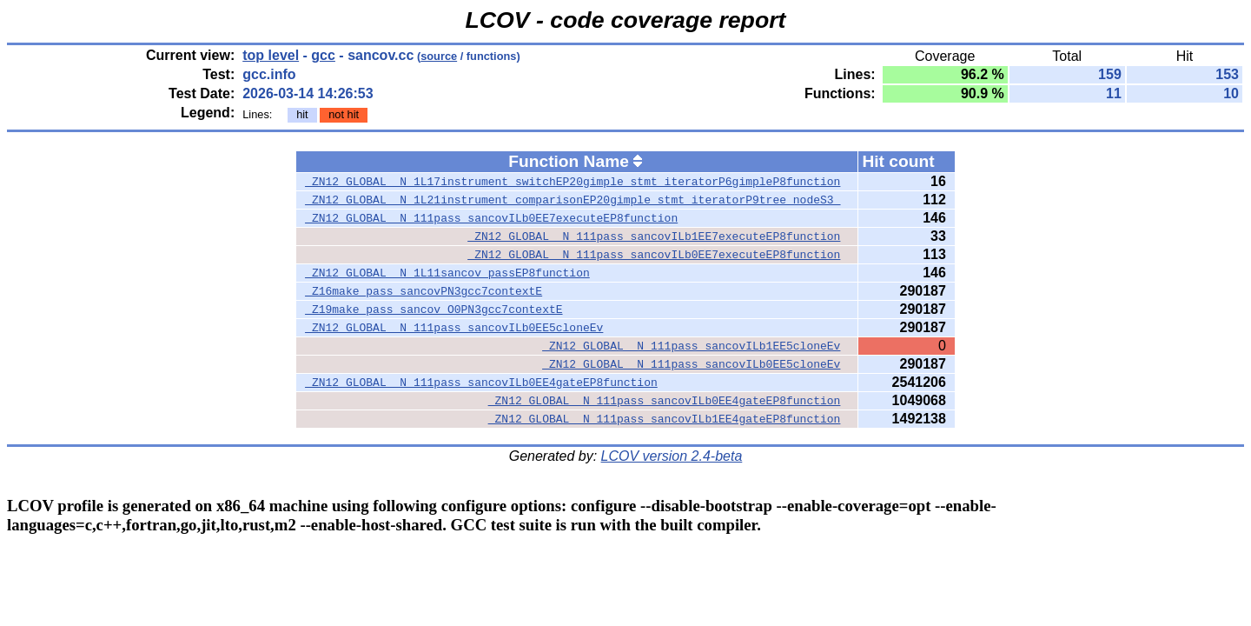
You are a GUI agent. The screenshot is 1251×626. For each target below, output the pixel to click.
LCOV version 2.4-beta (672, 456)
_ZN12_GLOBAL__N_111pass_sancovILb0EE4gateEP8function (481, 382)
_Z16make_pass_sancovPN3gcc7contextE (423, 291)
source (438, 56)
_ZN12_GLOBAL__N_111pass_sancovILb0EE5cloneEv (454, 328)
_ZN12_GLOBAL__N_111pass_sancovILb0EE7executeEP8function (491, 218)
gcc (323, 55)
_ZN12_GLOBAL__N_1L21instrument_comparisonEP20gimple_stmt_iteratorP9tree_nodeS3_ (572, 200)
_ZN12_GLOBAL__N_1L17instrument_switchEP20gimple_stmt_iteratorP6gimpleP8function (572, 182)
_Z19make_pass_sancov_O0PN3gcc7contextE (433, 309)
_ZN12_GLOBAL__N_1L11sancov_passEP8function (447, 273)
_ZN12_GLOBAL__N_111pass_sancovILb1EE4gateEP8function (664, 419)
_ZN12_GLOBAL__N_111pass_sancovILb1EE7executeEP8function (653, 236)
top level (270, 55)
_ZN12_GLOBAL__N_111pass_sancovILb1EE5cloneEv (691, 346)
